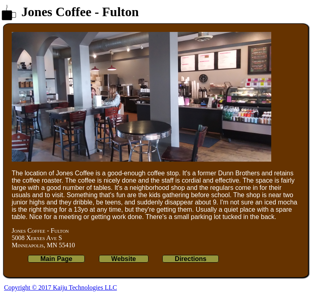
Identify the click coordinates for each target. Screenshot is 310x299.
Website (123, 258)
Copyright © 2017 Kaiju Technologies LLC (60, 287)
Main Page (56, 258)
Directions (190, 258)
